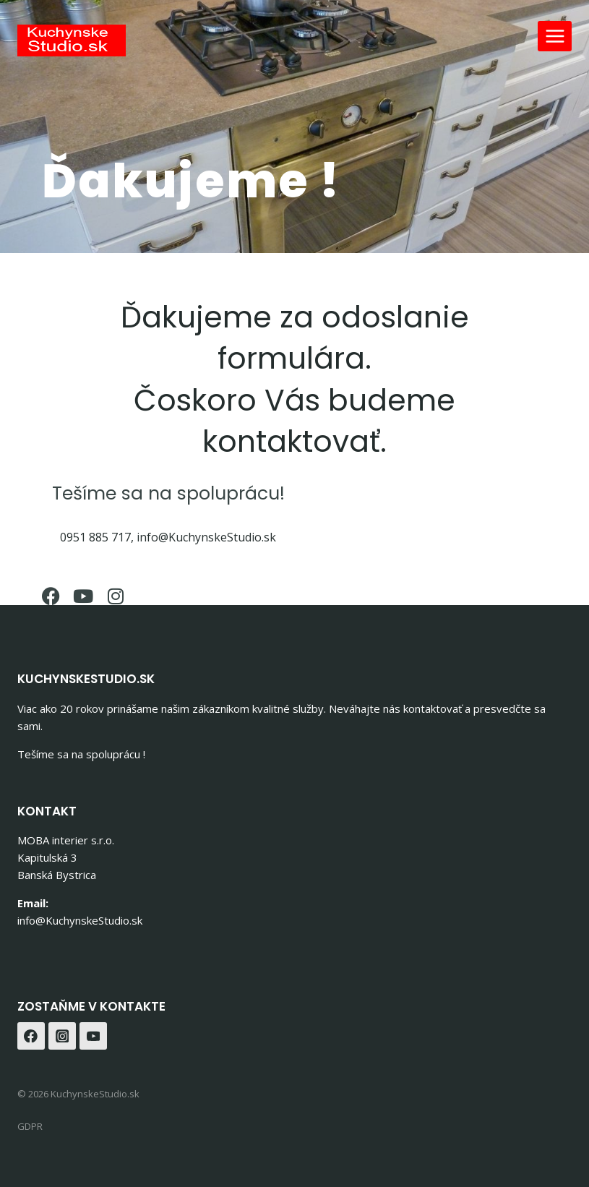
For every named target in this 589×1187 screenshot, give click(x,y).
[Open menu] (555, 36)
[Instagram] (62, 1036)
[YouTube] (93, 1036)
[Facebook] (31, 1036)
